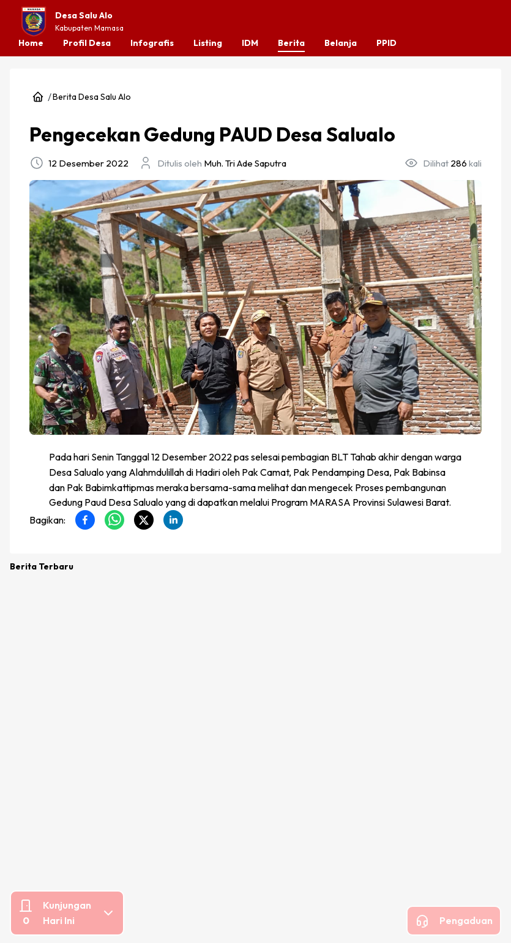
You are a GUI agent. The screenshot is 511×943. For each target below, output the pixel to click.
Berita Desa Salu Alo (46, 440)
